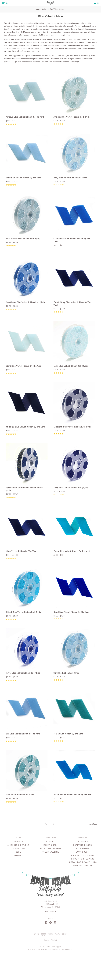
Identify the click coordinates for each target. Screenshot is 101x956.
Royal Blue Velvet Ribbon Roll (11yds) (23, 673)
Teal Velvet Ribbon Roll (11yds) (20, 795)
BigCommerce (67, 949)
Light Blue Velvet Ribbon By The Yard (23, 366)
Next (93, 824)
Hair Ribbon (82, 849)
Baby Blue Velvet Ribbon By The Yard (23, 178)
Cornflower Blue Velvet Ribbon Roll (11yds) (25, 302)
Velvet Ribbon (50, 845)
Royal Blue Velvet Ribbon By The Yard (71, 612)
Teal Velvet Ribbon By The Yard (68, 734)
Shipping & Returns (18, 845)
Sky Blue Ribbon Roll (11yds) (66, 673)
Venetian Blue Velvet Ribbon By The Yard (72, 795)
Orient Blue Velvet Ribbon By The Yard (71, 551)
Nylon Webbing (50, 852)
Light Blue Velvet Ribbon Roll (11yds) (70, 366)
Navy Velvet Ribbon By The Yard (21, 551)
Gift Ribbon (82, 842)
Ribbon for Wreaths (82, 855)
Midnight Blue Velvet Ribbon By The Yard (25, 427)
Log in (46, 940)
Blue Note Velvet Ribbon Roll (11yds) (23, 238)
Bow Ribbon (82, 852)
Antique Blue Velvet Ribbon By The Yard (25, 117)
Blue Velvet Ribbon (57, 9)
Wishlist (54, 940)
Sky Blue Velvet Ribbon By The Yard (23, 734)
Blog (18, 852)
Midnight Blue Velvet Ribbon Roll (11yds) (72, 427)
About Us (18, 842)
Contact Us (18, 849)
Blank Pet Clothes (50, 849)
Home (37, 9)
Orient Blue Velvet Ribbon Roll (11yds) (23, 612)
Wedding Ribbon (82, 866)
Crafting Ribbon (82, 845)
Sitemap (18, 855)
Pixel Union (47, 949)
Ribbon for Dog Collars (83, 862)
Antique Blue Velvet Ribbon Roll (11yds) (71, 117)
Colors (44, 9)
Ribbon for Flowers (82, 859)
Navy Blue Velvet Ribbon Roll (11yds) (70, 488)
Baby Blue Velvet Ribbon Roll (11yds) (70, 178)
